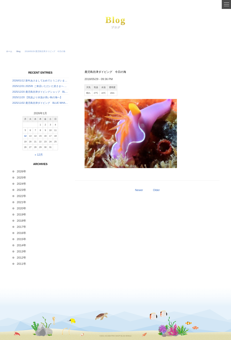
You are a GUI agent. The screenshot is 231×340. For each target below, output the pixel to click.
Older (156, 190)
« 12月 (39, 154)
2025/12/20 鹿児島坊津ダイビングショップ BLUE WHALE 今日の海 (40, 92)
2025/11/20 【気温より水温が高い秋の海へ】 (37, 97)
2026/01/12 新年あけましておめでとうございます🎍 (40, 80)
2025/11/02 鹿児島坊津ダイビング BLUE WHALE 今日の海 (40, 103)
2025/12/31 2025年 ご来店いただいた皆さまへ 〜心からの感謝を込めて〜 (40, 86)
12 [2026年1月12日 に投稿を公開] (25, 136)
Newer (139, 190)
